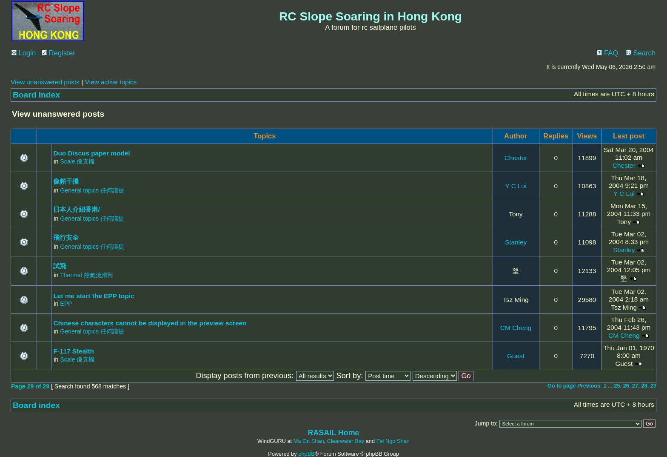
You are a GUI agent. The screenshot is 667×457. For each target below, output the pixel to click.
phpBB (306, 454)
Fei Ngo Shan (393, 441)
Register (58, 53)
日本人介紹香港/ (76, 209)
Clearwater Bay (345, 441)
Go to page (561, 385)
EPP (66, 303)
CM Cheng (515, 327)
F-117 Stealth (73, 351)
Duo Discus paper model (91, 153)
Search (641, 53)
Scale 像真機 (77, 161)
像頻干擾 (66, 181)
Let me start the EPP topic (93, 295)
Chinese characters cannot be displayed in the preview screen (149, 323)
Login (23, 53)
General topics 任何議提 (92, 190)
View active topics (111, 82)
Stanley (516, 242)
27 (635, 385)
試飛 (59, 266)
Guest (515, 355)
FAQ (607, 53)
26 (626, 385)
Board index (36, 94)
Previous (588, 385)
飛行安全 (66, 237)
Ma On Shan (309, 441)
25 (617, 385)
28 (644, 385)
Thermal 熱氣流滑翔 (87, 275)
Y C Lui (515, 186)
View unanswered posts (45, 82)
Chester (516, 157)
